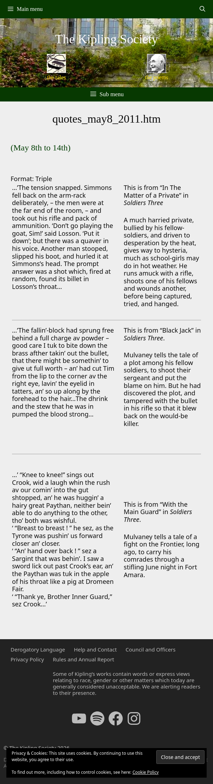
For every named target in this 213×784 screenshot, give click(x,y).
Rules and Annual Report (83, 659)
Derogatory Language (38, 649)
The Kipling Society (106, 39)
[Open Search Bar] (202, 9)
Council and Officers (151, 649)
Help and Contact (95, 649)
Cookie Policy (146, 772)
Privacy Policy (27, 659)
